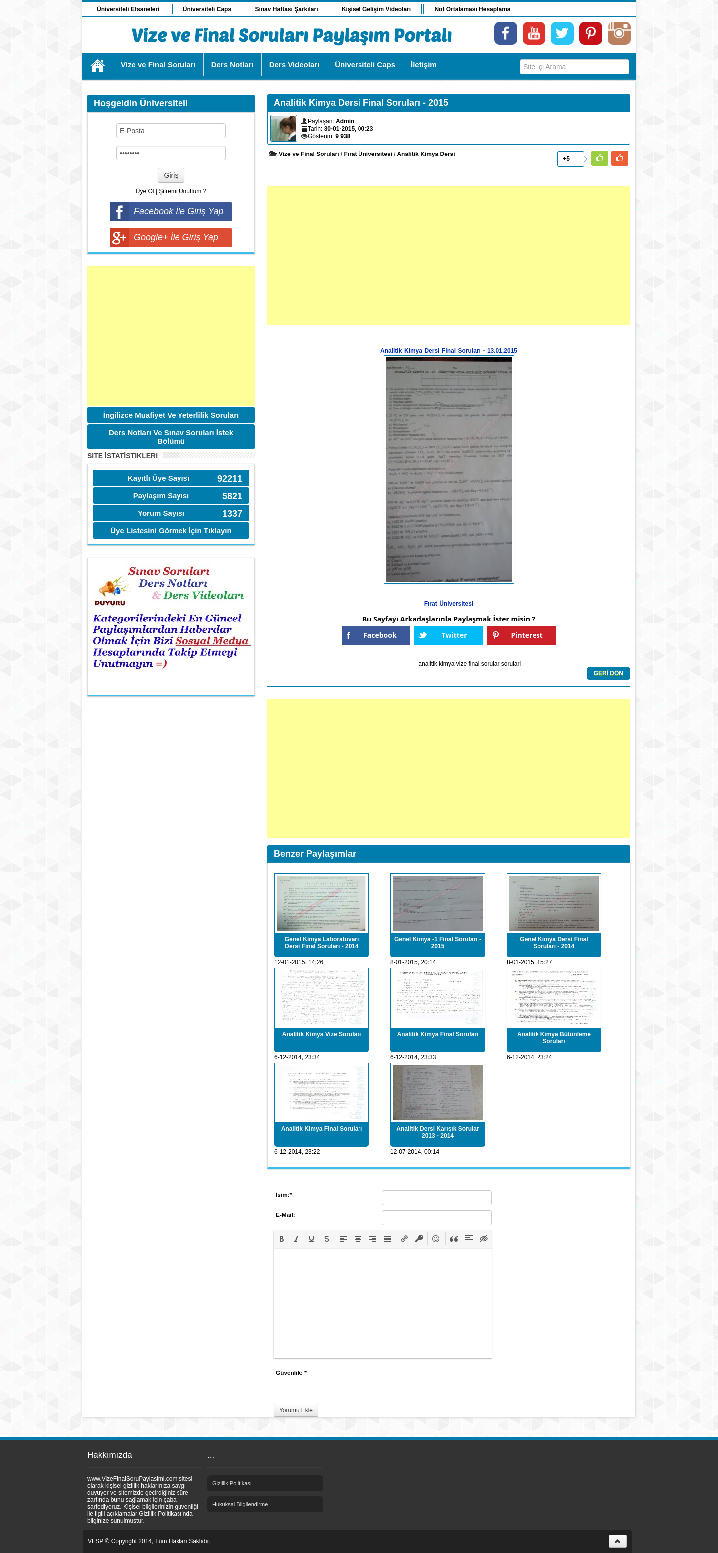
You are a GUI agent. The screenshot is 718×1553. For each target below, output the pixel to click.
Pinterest (527, 635)
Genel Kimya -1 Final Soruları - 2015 (437, 943)
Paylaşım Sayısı (161, 495)
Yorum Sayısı (161, 513)
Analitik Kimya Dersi (426, 154)
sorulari (511, 663)
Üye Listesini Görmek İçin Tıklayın (170, 530)
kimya (446, 663)
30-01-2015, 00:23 (348, 128)
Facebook (380, 635)
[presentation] (281, 1238)
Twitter (454, 635)
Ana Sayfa (98, 66)
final (473, 663)
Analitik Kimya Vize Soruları (321, 1034)
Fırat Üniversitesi (368, 154)
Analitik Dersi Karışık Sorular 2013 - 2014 (437, 1132)
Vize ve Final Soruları (309, 154)
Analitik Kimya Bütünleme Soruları (554, 1038)
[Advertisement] (171, 336)
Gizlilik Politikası (232, 1483)
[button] (282, 1238)
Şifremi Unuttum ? (182, 191)
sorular (490, 663)
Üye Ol (145, 191)
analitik (427, 663)
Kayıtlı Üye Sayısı (158, 478)
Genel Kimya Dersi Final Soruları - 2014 (554, 943)
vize (461, 663)
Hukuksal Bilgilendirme (240, 1504)
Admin (345, 121)
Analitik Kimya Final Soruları (438, 1034)
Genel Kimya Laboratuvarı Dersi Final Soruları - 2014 (322, 943)
